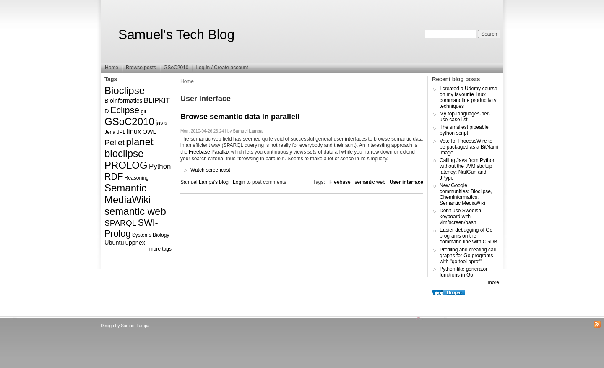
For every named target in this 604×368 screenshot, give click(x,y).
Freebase (340, 182)
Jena (109, 132)
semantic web (135, 211)
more (493, 282)
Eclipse (125, 110)
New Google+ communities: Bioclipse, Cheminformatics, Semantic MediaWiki (466, 194)
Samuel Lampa (135, 326)
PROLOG (126, 165)
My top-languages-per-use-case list (465, 117)
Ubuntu (114, 242)
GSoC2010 (176, 67)
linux (134, 132)
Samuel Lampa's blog (204, 182)
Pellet (114, 142)
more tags (160, 249)
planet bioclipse (129, 147)
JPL (121, 132)
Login (239, 182)
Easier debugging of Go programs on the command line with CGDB (468, 236)
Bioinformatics (123, 100)
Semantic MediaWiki (127, 193)
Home (111, 67)
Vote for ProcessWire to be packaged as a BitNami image (469, 147)
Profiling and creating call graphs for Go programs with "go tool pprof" (468, 255)
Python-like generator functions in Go (463, 272)
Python (160, 166)
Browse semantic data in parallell (239, 116)
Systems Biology (150, 235)
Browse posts (141, 67)
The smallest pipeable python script (464, 130)
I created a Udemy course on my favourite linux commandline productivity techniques (468, 97)
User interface (406, 182)
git (143, 112)
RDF (113, 176)
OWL (149, 131)
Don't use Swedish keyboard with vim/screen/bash (460, 216)
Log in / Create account (222, 67)
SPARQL (120, 223)
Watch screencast (210, 170)
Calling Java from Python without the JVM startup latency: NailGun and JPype (467, 169)
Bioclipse (124, 90)
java (161, 123)
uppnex (135, 242)
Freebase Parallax (209, 152)
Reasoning (136, 178)
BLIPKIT (157, 100)
